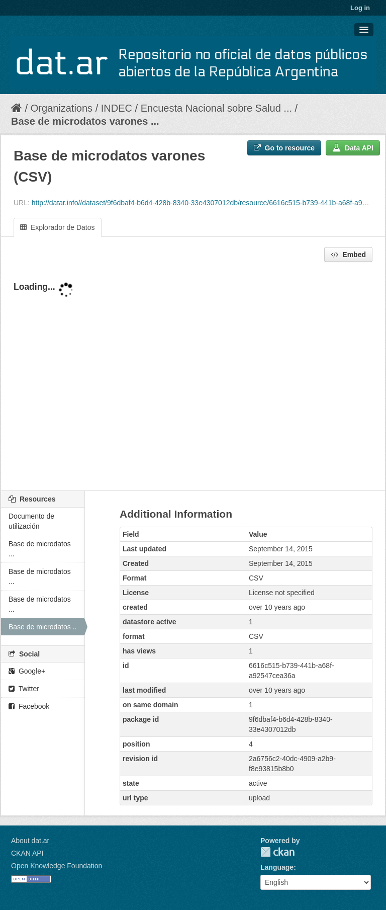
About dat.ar (30, 841)
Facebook (29, 706)
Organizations (61, 108)
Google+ (27, 671)
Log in (360, 8)
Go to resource (284, 148)
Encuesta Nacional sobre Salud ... (216, 108)
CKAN (277, 852)
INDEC (116, 108)
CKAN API (27, 853)
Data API (352, 148)
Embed (348, 255)
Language (277, 867)
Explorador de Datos (57, 227)
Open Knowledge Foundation (56, 866)
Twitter (24, 689)
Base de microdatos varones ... (85, 121)
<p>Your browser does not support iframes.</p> (193, 377)
